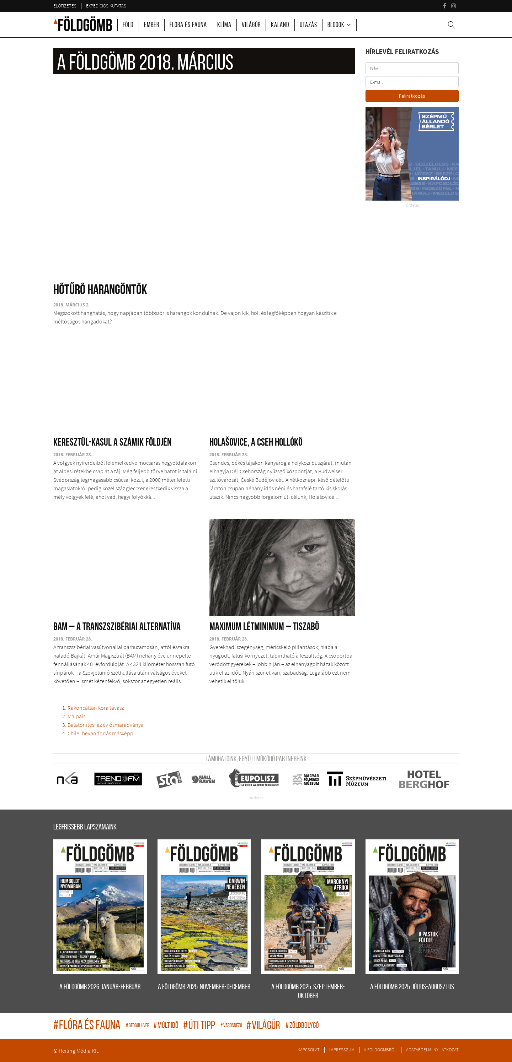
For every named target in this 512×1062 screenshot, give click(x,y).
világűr (264, 1026)
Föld (128, 25)
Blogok (336, 25)
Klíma (224, 25)
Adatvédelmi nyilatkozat (432, 1049)
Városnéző (231, 1026)
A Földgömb (82, 23)
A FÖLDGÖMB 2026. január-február (99, 987)
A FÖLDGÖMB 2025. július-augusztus (412, 987)
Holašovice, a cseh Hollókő (255, 443)
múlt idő (167, 1026)
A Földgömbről (380, 1049)
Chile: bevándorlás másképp (100, 733)
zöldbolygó (302, 1026)
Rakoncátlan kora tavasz (96, 707)
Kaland (280, 25)
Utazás (308, 25)
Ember (151, 25)
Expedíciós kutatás (106, 6)
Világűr (251, 25)
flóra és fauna (87, 1026)
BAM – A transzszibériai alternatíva (117, 627)
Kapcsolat (309, 1049)
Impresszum (341, 1049)
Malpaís (76, 716)
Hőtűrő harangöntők (100, 291)
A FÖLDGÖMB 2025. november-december (204, 987)
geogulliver (138, 1026)
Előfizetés (64, 6)
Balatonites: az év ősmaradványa (106, 724)
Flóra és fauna (188, 25)
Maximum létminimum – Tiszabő (264, 627)
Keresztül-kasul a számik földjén (112, 443)
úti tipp (200, 1026)
